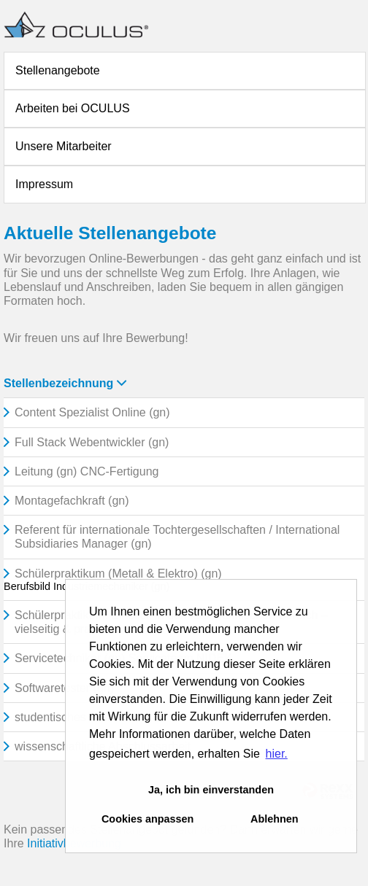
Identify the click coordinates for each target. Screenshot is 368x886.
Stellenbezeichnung (65, 383)
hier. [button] (277, 753)
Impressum (44, 184)
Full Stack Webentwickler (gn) (92, 442)
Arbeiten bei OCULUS (72, 108)
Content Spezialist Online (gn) (92, 412)
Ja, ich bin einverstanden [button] (211, 790)
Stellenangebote (57, 70)
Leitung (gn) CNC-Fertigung (86, 471)
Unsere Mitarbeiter (63, 146)
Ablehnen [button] (274, 819)
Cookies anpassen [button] (147, 819)
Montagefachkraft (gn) (72, 500)
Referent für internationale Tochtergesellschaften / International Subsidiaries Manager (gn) (177, 537)
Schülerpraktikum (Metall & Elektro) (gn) (118, 573)
